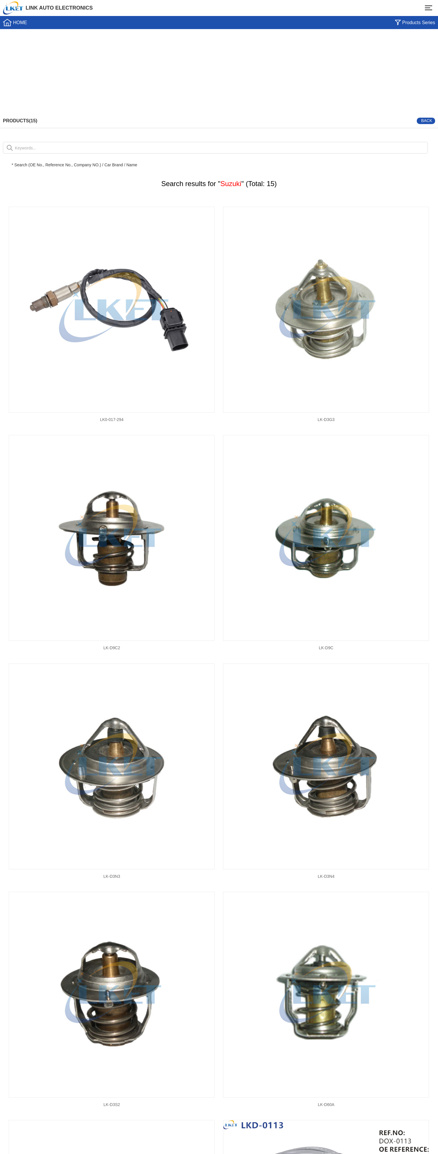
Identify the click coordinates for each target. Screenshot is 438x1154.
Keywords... (25, 148)
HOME (20, 22)
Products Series (418, 22)
